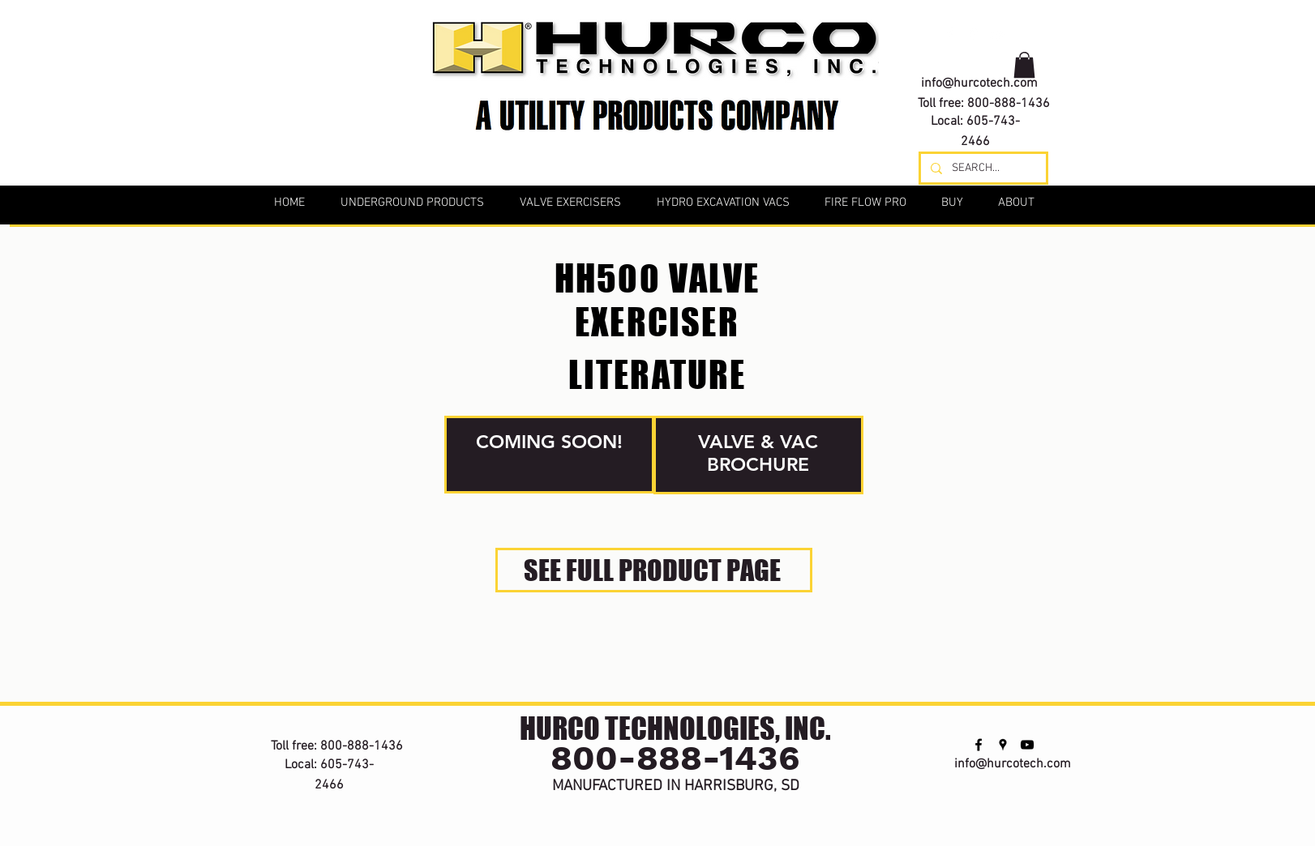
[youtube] (998, 34)
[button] (1024, 65)
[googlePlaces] (974, 34)
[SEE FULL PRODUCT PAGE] (653, 570)
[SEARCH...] (982, 168)
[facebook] (949, 34)
